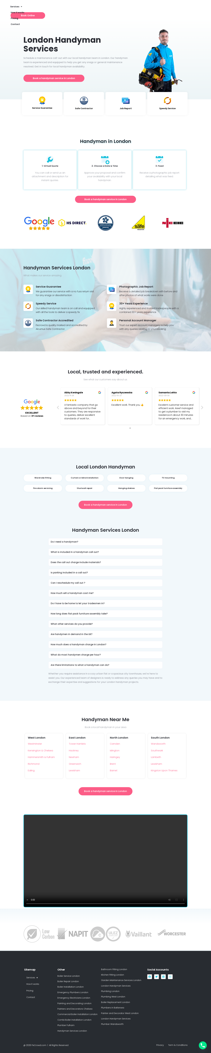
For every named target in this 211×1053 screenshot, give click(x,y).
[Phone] (203, 1045)
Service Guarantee (42, 108)
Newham (74, 757)
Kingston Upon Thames (164, 770)
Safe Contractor (84, 108)
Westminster (35, 743)
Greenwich (75, 764)
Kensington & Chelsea (40, 750)
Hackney (74, 750)
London (105, 58)
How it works (62, 8)
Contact (88, 8)
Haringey (115, 757)
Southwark (157, 750)
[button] (105, 541)
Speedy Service (167, 108)
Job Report (126, 108)
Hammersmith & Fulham (41, 757)
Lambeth (156, 757)
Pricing (76, 8)
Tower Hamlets (77, 743)
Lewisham (74, 770)
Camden (115, 743)
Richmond (33, 764)
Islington (114, 750)
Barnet (113, 770)
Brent (113, 764)
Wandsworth (158, 743)
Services (46, 8)
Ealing (31, 770)
